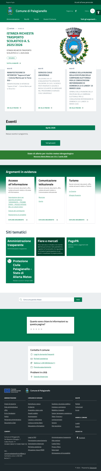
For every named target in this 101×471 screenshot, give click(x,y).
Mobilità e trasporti (58, 410)
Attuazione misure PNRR (36, 450)
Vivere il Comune (49, 19)
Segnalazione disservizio (36, 443)
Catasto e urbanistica (35, 419)
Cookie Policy (56, 443)
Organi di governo (10, 404)
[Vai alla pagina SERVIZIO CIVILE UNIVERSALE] (45, 107)
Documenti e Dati (10, 423)
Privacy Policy (56, 447)
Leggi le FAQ (32, 437)
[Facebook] (75, 11)
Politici (6, 416)
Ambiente (31, 407)
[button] (98, 12)
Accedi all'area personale (84, 2)
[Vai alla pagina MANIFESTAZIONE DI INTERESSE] (14, 107)
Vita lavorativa (56, 426)
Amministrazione (13, 19)
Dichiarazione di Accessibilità (61, 453)
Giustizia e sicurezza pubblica (61, 404)
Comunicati (79, 407)
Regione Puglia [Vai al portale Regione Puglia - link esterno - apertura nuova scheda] (10, 2)
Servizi (36, 19)
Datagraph (93, 468)
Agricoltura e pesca (34, 404)
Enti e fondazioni (9, 413)
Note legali (55, 450)
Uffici (6, 410)
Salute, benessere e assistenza (62, 413)
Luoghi (77, 423)
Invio (78, 299)
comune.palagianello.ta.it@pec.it (15, 453)
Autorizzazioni (32, 416)
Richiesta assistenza (34, 447)
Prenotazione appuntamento (37, 440)
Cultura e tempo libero (35, 423)
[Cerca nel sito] (92, 11)
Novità (26, 19)
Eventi (77, 426)
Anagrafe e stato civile (35, 410)
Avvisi (77, 410)
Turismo (54, 423)
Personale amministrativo (12, 419)
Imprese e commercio (59, 407)
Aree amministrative (11, 407)
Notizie (77, 404)
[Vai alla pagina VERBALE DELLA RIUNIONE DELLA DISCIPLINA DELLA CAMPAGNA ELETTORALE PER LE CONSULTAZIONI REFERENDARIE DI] (76, 107)
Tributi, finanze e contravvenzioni (57, 418)
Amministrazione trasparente (61, 437)
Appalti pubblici (33, 413)
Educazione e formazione (36, 426)
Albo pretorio (56, 440)
